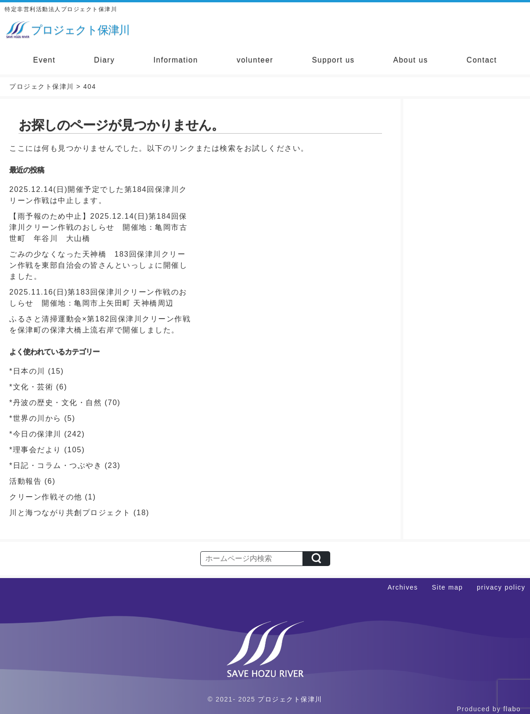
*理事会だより (35, 450)
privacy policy (501, 587)
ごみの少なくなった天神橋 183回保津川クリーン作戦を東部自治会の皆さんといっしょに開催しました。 (98, 265)
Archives (403, 587)
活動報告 (25, 481)
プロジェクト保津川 (290, 699)
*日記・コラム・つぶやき (55, 465)
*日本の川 (27, 371)
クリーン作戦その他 (45, 497)
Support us (333, 60)
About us (410, 60)
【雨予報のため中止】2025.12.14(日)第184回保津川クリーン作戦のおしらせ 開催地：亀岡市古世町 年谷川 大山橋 (98, 227)
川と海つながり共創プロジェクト (70, 513)
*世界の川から (35, 418)
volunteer (255, 60)
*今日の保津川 (35, 434)
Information (176, 60)
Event (44, 60)
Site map (447, 587)
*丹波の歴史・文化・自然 (55, 402)
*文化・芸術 (31, 387)
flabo (512, 709)
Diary (104, 60)
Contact (482, 60)
